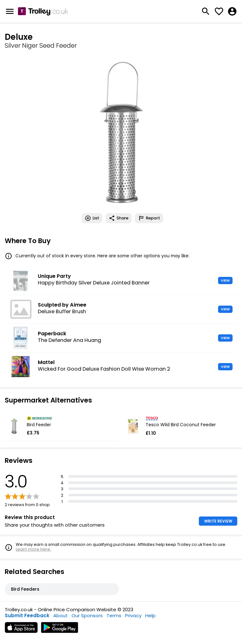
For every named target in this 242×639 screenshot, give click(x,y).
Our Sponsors (87, 615)
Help (150, 615)
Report (149, 218)
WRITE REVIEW (218, 521)
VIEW (225, 280)
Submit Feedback (27, 615)
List (92, 218)
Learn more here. (33, 549)
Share (119, 218)
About (60, 615)
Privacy (133, 615)
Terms (114, 615)
